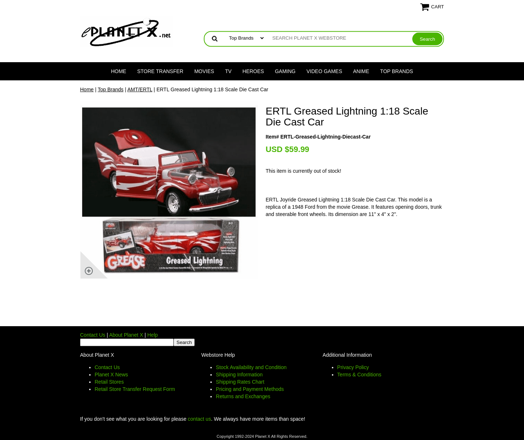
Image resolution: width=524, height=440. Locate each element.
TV (228, 71)
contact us (199, 419)
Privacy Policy (353, 367)
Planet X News (111, 374)
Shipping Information (239, 374)
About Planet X (126, 335)
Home (118, 71)
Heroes (253, 71)
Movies (204, 71)
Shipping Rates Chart (240, 382)
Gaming (285, 71)
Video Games (324, 71)
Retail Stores (109, 382)
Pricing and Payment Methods (250, 389)
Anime (361, 71)
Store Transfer (160, 71)
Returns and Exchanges (243, 396)
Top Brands (396, 71)
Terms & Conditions (359, 374)
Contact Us (92, 335)
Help (152, 335)
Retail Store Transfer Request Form (135, 389)
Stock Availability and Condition (251, 367)
